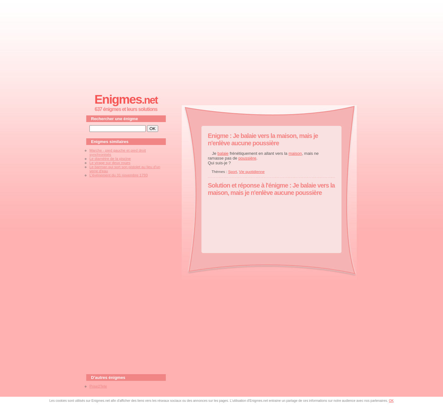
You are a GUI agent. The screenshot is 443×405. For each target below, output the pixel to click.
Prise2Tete (98, 386)
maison (295, 153)
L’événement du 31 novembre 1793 (118, 175)
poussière (247, 158)
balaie (223, 153)
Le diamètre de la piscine (110, 158)
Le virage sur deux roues (109, 163)
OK (391, 400)
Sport (232, 171)
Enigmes (126, 99)
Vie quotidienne (251, 171)
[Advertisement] (221, 44)
